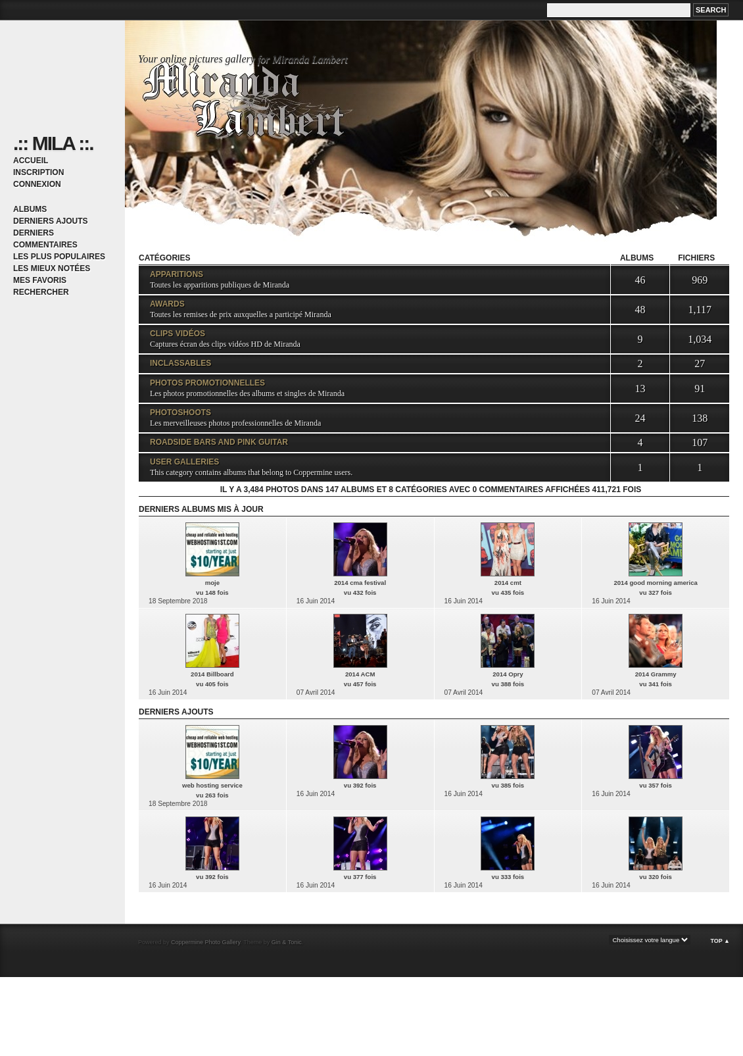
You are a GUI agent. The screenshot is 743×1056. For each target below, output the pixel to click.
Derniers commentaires (45, 238)
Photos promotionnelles (207, 383)
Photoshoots (180, 412)
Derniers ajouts (50, 221)
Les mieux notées (51, 268)
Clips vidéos (177, 333)
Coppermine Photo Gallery (205, 942)
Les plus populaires (59, 256)
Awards (167, 304)
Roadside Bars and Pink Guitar (219, 442)
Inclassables (180, 363)
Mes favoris (39, 280)
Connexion (37, 184)
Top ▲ (720, 941)
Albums (30, 209)
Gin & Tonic (287, 942)
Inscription (38, 172)
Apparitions (176, 274)
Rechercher (41, 292)
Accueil (30, 160)
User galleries (184, 461)
